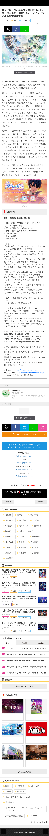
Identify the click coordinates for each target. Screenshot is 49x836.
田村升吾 (35, 537)
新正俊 (20, 542)
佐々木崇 (33, 542)
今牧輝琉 (8, 558)
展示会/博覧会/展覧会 (13, 816)
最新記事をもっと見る (30, 686)
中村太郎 (8, 526)
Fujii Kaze (32, 816)
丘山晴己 (8, 520)
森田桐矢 (8, 537)
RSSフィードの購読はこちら (29, 434)
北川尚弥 (8, 542)
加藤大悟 (35, 553)
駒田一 (7, 786)
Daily (8, 643)
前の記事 (8, 501)
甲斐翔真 (19, 786)
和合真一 (8, 531)
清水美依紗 (9, 802)
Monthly (41, 643)
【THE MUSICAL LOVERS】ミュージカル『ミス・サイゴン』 (23, 809)
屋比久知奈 (34, 786)
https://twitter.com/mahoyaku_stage (29, 373)
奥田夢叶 (8, 553)
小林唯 (7, 792)
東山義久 (19, 792)
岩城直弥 (8, 547)
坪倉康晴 (21, 553)
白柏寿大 (21, 537)
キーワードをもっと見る (37, 822)
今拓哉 (7, 515)
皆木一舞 (21, 547)
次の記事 (41, 501)
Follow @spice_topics (24, 456)
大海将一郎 (22, 526)
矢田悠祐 (35, 520)
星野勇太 (36, 526)
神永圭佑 (33, 515)
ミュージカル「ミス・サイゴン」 (18, 797)
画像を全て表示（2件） (24, 72)
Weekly (25, 643)
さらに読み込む (31, 772)
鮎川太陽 (21, 520)
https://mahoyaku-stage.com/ (27, 370)
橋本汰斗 (19, 515)
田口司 (34, 547)
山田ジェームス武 (25, 531)
